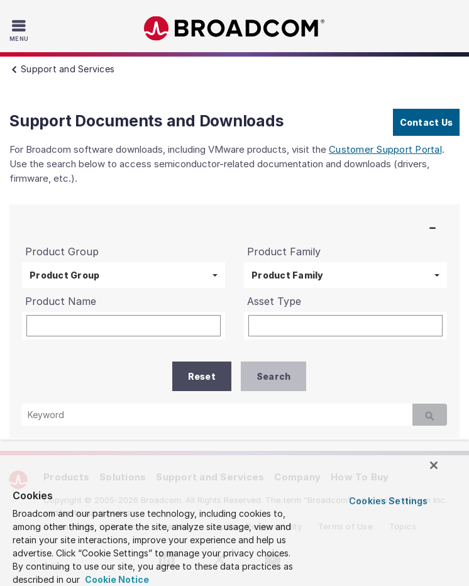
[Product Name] (123, 325)
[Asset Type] (345, 325)
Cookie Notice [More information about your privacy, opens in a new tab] (116, 579)
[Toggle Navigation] (20, 30)
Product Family (287, 275)
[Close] (434, 465)
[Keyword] (216, 415)
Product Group (64, 275)
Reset (202, 376)
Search (274, 376)
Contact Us (426, 122)
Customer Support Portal (385, 149)
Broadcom (234, 28)
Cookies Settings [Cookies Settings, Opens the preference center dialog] (388, 500)
